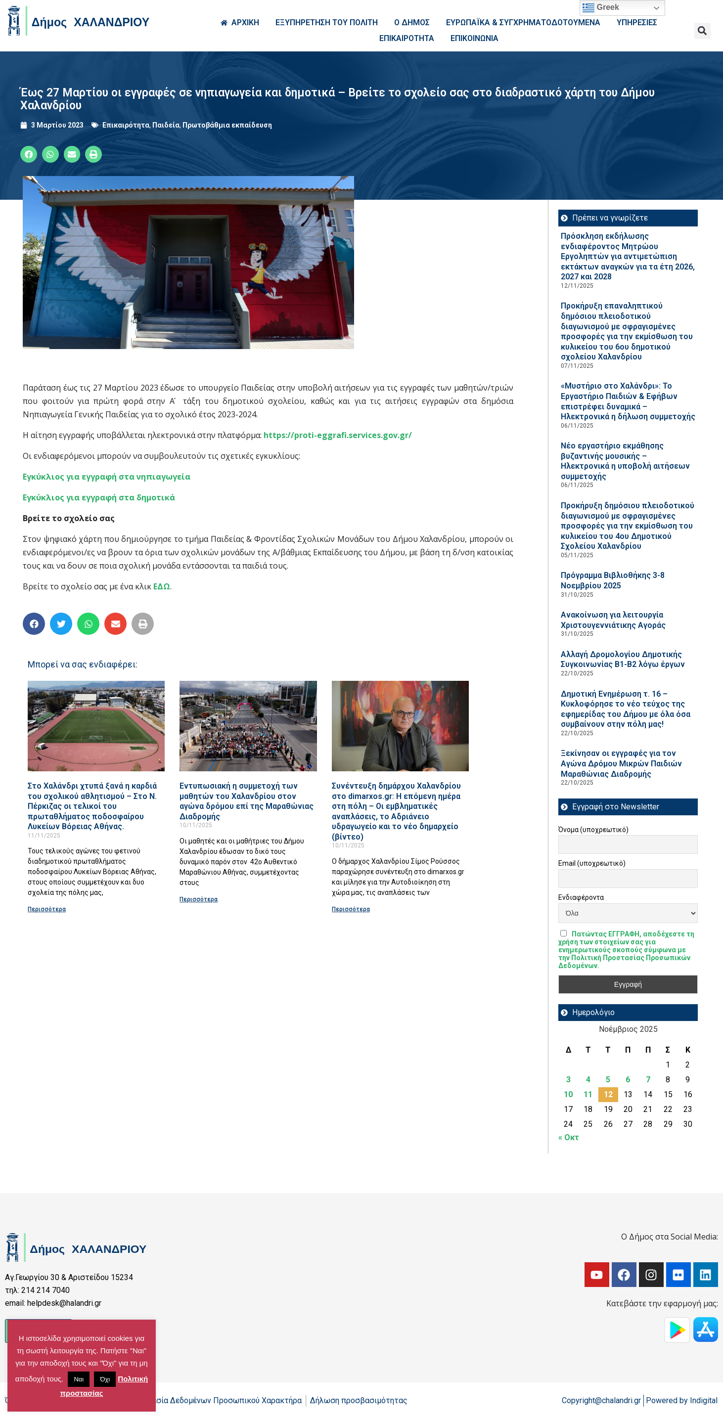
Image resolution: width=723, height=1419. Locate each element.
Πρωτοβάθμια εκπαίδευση (227, 125)
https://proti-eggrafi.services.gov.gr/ (338, 435)
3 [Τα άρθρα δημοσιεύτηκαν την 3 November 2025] (568, 1079)
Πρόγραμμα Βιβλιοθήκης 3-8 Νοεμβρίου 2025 (613, 580)
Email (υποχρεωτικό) (592, 863)
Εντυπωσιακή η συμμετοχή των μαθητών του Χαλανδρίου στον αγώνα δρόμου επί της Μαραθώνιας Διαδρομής (247, 801)
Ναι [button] (79, 1379)
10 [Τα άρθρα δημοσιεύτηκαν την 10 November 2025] (568, 1094)
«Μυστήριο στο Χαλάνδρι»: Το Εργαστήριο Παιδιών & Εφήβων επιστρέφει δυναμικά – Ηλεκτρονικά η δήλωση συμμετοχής (628, 401)
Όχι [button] (105, 1379)
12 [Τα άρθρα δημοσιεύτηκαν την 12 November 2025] (608, 1094)
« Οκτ (568, 1137)
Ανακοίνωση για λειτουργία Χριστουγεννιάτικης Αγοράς (613, 620)
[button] (702, 31)
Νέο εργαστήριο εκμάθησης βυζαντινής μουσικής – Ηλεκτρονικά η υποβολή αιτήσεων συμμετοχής (625, 461)
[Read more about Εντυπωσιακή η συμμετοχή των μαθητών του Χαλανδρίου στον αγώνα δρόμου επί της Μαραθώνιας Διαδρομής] (248, 726)
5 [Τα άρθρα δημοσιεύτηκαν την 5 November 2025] (608, 1079)
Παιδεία (166, 125)
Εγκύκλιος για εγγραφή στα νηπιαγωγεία (106, 476)
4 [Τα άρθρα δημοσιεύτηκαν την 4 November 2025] (588, 1079)
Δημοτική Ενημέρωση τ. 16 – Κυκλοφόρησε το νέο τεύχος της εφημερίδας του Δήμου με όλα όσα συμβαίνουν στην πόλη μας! (625, 709)
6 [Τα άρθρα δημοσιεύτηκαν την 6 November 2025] (628, 1079)
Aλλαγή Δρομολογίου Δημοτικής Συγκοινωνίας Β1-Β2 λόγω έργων (623, 659)
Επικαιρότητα (125, 125)
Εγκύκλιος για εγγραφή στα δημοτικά (99, 497)
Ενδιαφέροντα (581, 897)
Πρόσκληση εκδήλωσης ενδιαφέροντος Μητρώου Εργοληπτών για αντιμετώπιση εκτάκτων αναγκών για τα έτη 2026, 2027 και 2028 (628, 256)
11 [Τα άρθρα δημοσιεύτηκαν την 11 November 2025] (588, 1094)
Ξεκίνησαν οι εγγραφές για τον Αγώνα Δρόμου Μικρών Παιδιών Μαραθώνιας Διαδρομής (621, 763)
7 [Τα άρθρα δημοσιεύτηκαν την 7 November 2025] (648, 1079)
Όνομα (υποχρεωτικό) (593, 830)
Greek (601, 8)
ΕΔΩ (161, 586)
